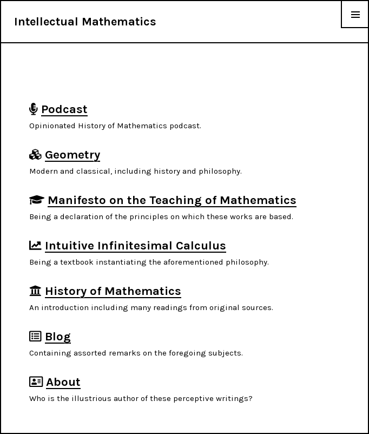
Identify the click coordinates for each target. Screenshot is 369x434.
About (63, 381)
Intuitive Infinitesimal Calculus (135, 245)
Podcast (64, 109)
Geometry (72, 154)
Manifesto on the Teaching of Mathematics (172, 200)
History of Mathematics (113, 291)
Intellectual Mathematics (85, 22)
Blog (58, 336)
